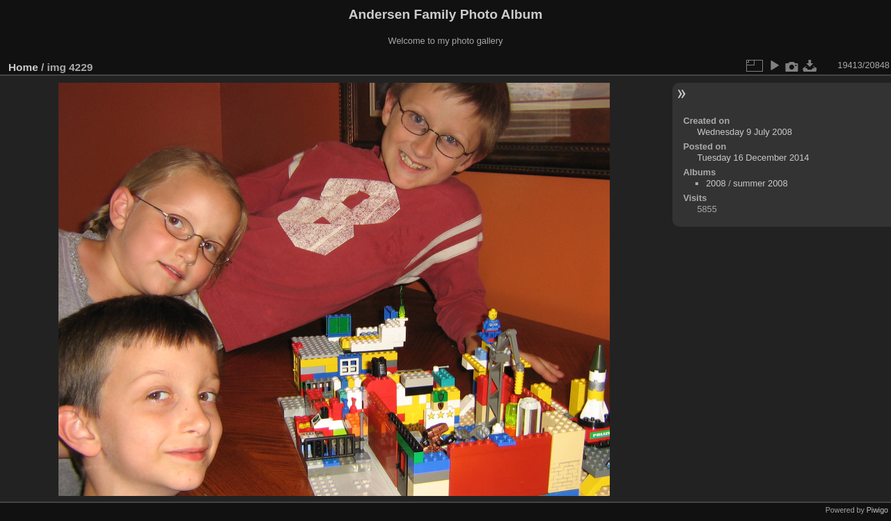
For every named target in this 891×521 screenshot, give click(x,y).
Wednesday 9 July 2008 (744, 132)
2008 (715, 183)
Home (23, 67)
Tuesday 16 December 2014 (753, 157)
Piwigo (877, 510)
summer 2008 (760, 183)
